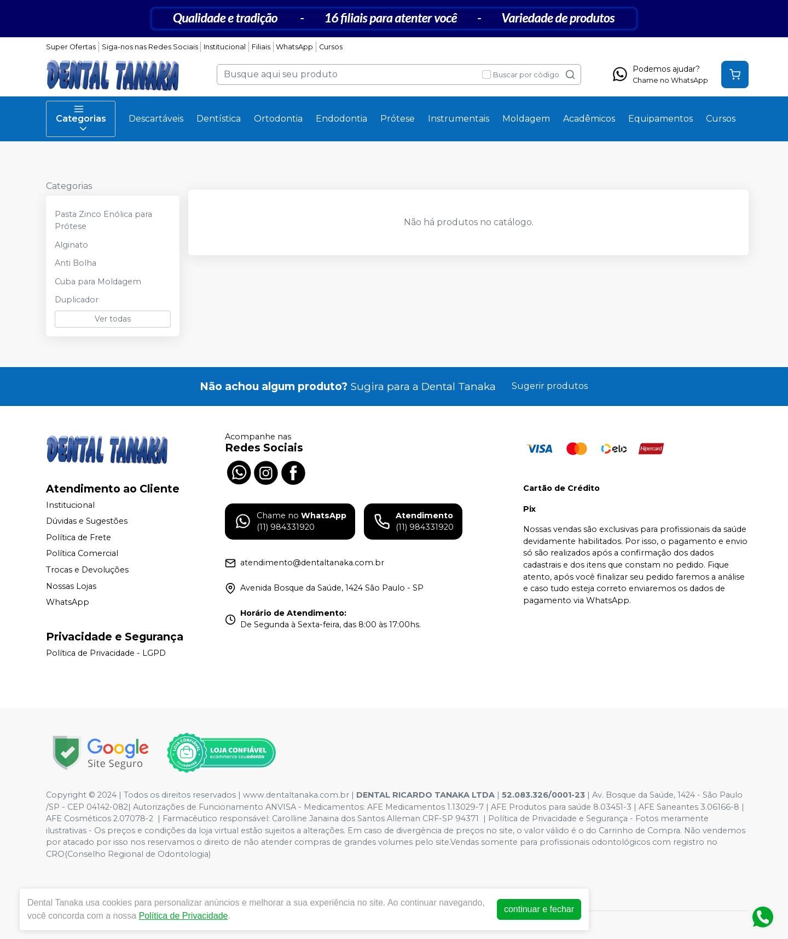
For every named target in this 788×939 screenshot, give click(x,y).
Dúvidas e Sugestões (87, 521)
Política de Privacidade (183, 915)
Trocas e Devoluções (87, 570)
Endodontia (341, 118)
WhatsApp (294, 47)
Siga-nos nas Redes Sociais (150, 47)
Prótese (397, 118)
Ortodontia (278, 118)
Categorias (81, 119)
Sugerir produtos (550, 386)
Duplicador (77, 300)
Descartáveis (156, 118)
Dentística (218, 118)
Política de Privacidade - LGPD (106, 653)
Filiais (261, 47)
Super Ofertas (71, 47)
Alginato (71, 245)
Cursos (331, 47)
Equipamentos (660, 118)
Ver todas (113, 319)
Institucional (225, 47)
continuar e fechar (539, 909)
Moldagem (526, 118)
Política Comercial (82, 554)
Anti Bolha (75, 263)
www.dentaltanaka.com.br (296, 795)
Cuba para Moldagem (98, 282)
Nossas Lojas (71, 586)
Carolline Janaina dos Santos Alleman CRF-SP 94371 (375, 818)
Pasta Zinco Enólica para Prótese (103, 220)
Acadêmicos (589, 118)
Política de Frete (78, 537)
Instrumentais (458, 118)
